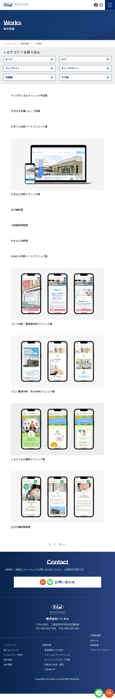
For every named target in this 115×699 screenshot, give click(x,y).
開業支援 (47, 645)
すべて (9, 59)
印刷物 (9, 77)
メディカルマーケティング (57, 655)
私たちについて (11, 650)
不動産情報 (95, 635)
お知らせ (94, 640)
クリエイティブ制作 (13, 655)
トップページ (10, 43)
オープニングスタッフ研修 (57, 659)
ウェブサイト (12, 68)
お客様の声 (50, 669)
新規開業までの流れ (54, 650)
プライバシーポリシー (100, 650)
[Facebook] (96, 5)
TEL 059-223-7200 (46, 628)
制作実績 (8, 659)
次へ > (62, 544)
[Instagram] (101, 5)
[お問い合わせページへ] (109, 693)
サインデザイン (69, 68)
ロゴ (63, 59)
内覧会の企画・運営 (54, 664)
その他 (65, 77)
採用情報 (94, 645)
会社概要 (8, 664)
